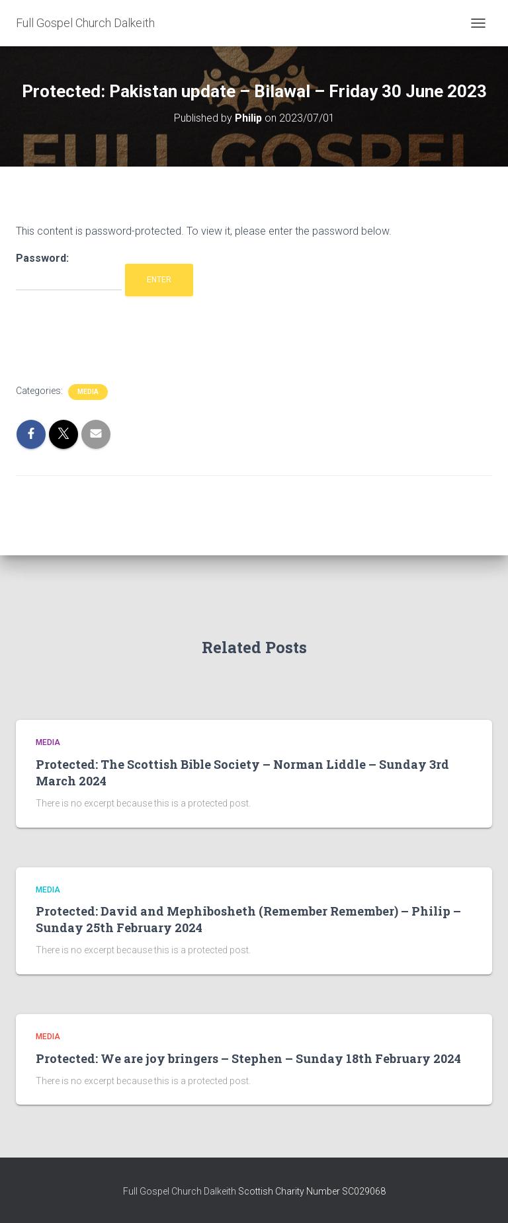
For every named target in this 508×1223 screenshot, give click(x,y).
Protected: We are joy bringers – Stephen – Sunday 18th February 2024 (248, 1058)
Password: (69, 271)
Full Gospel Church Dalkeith (180, 1191)
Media (88, 391)
